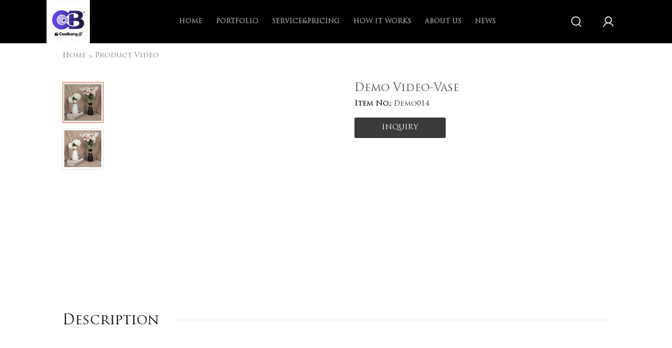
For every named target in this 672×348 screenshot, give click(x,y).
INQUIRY (400, 127)
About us (443, 21)
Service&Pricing (305, 21)
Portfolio (237, 21)
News (485, 21)
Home (190, 21)
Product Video (127, 55)
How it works (382, 21)
